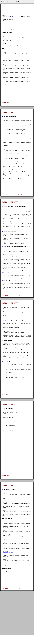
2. (2, 116)
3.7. (3, 272)
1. (2, 57)
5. (2, 340)
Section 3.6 (5, 320)
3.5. (3, 246)
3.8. (3, 280)
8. (2, 489)
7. (2, 408)
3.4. (3, 231)
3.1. (3, 169)
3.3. (3, 221)
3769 (13, 16)
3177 (7, 372)
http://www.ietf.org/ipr (8, 552)
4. (2, 318)
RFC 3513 (19, 377)
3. (2, 161)
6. (2, 361)
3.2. (3, 206)
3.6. (3, 256)
